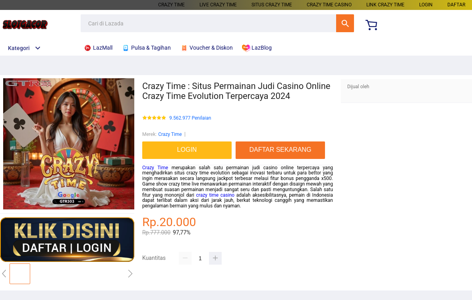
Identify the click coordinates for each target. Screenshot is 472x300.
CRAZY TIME (171, 5)
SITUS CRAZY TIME (271, 5)
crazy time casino (215, 195)
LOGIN (426, 5)
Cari (345, 23)
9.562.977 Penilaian (190, 118)
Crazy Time (170, 134)
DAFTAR (456, 5)
